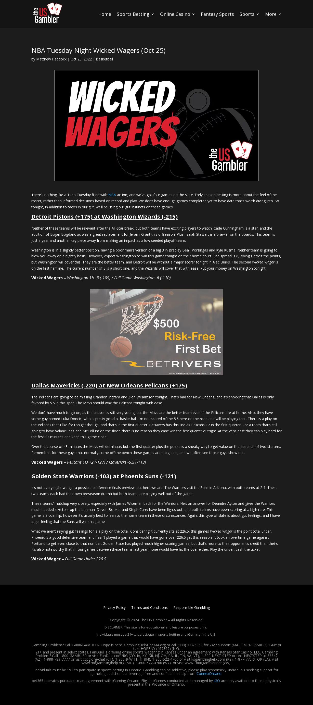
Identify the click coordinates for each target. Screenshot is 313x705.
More (271, 14)
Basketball (104, 59)
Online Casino (175, 14)
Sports (247, 14)
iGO (217, 680)
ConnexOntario (209, 673)
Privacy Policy (114, 608)
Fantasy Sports (217, 14)
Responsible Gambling (191, 608)
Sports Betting (133, 14)
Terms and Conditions (149, 608)
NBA (112, 194)
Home (104, 14)
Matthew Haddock (51, 59)
